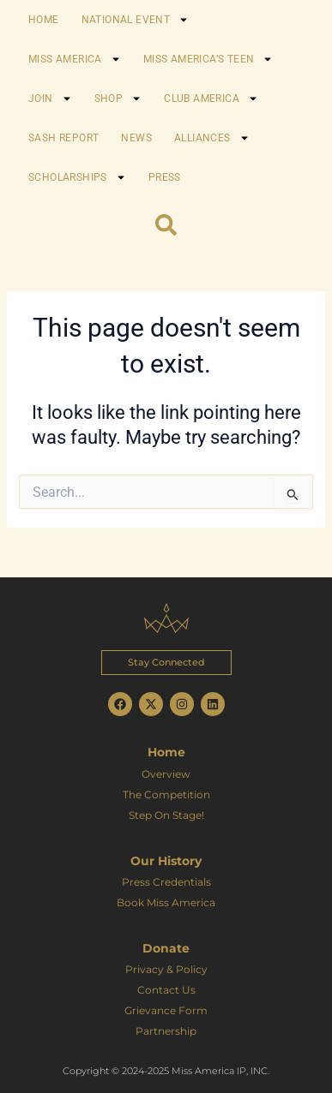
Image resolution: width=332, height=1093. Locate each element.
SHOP (118, 98)
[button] (166, 662)
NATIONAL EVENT (135, 19)
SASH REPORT (63, 138)
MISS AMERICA (74, 59)
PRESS (164, 177)
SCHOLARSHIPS (77, 177)
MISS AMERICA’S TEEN (208, 59)
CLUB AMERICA (211, 98)
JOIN (50, 98)
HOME (43, 20)
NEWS (136, 138)
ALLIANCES (212, 138)
